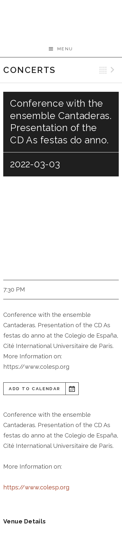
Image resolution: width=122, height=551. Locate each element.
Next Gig (113, 70)
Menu (65, 48)
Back (103, 70)
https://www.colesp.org (36, 487)
